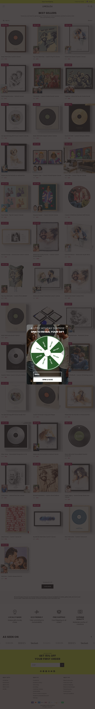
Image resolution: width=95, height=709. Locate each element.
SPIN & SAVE (47, 379)
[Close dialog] (66, 326)
